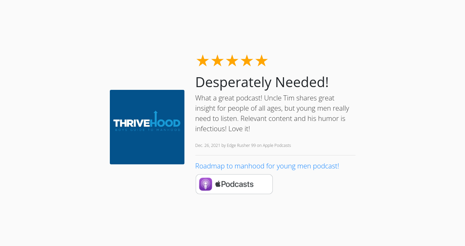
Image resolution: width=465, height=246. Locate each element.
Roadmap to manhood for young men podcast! (267, 165)
